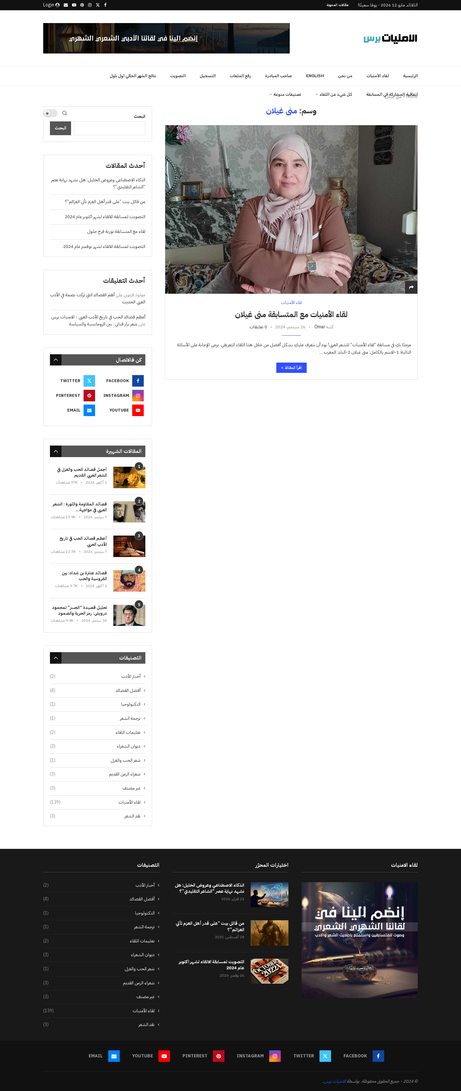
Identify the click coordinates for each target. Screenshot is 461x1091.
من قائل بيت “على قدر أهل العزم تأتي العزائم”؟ (105, 201)
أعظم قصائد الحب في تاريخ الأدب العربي (83, 541)
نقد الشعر (95, 816)
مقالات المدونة (337, 5)
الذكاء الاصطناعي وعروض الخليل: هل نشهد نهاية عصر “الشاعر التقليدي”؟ (209, 888)
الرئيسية (410, 75)
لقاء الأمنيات (378, 75)
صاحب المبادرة (278, 75)
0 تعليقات (258, 327)
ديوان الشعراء (95, 746)
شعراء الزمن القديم (95, 774)
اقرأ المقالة (291, 368)
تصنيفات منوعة (287, 94)
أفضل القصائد (95, 690)
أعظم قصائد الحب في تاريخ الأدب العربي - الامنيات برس (98, 317)
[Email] (66, 5)
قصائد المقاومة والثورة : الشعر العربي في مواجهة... (80, 507)
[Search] (64, 113)
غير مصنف (95, 788)
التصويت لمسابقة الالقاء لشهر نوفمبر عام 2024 (104, 246)
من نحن (345, 75)
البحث (60, 128)
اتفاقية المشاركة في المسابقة (392, 94)
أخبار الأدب (95, 676)
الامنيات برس (335, 1081)
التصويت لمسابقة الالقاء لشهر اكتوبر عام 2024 (105, 216)
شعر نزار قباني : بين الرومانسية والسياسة (103, 324)
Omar (319, 327)
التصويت (178, 75)
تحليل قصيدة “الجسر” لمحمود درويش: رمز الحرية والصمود (79, 610)
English (315, 75)
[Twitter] (98, 5)
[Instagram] (90, 5)
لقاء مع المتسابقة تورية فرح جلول (116, 231)
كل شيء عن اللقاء (335, 94)
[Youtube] (74, 5)
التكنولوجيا (95, 704)
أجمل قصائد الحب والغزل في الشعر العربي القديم (82, 472)
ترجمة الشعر (95, 718)
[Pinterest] (82, 5)
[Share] (411, 287)
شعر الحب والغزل (95, 760)
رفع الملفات (240, 75)
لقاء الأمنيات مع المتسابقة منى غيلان (291, 314)
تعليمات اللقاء (95, 732)
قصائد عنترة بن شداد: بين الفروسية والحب (84, 576)
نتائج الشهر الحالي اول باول (133, 75)
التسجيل (208, 75)
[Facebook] (105, 5)
